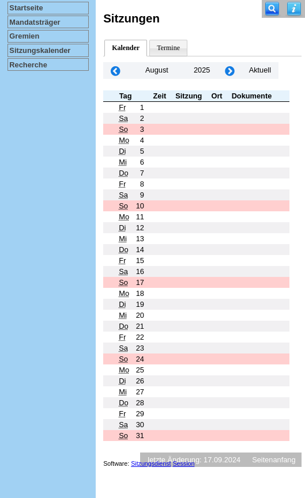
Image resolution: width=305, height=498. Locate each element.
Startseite (26, 7)
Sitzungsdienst (151, 463)
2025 (202, 70)
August (156, 70)
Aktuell (260, 70)
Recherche (28, 64)
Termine (168, 48)
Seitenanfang (273, 459)
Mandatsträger (34, 22)
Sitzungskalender (39, 50)
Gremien (24, 36)
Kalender (126, 48)
